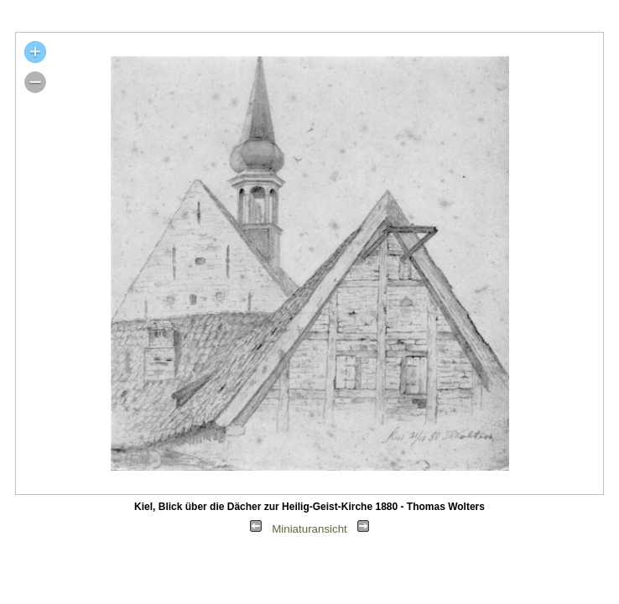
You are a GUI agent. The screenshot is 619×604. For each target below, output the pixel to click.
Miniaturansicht (309, 529)
